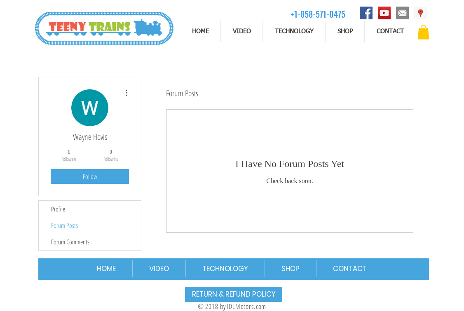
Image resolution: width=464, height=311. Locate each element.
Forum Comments (70, 241)
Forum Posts (64, 225)
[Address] (420, 13)
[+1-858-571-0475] (318, 14)
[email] (402, 13)
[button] (423, 32)
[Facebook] (366, 13)
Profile (58, 209)
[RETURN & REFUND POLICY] (233, 294)
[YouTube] (384, 13)
